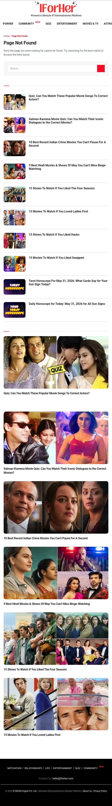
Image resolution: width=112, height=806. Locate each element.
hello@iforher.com (62, 778)
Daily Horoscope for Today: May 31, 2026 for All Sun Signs (67, 304)
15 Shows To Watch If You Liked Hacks (54, 234)
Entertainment (67, 23)
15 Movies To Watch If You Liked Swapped (56, 257)
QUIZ (77, 768)
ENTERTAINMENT (62, 768)
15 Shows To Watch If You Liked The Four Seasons (62, 188)
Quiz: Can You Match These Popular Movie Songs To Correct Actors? (47, 393)
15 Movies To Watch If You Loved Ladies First (58, 211)
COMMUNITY (91, 768)
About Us (87, 791)
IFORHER (8, 23)
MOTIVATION (14, 768)
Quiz (48, 23)
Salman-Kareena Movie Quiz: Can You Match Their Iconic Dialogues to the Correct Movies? (66, 120)
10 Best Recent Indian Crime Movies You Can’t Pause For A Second (46, 538)
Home (6, 36)
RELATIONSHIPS (33, 768)
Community (26, 23)
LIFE (47, 768)
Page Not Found (19, 36)
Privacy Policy (100, 791)
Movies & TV (90, 23)
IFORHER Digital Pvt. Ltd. (25, 791)
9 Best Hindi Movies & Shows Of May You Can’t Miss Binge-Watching (47, 604)
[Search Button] (101, 68)
